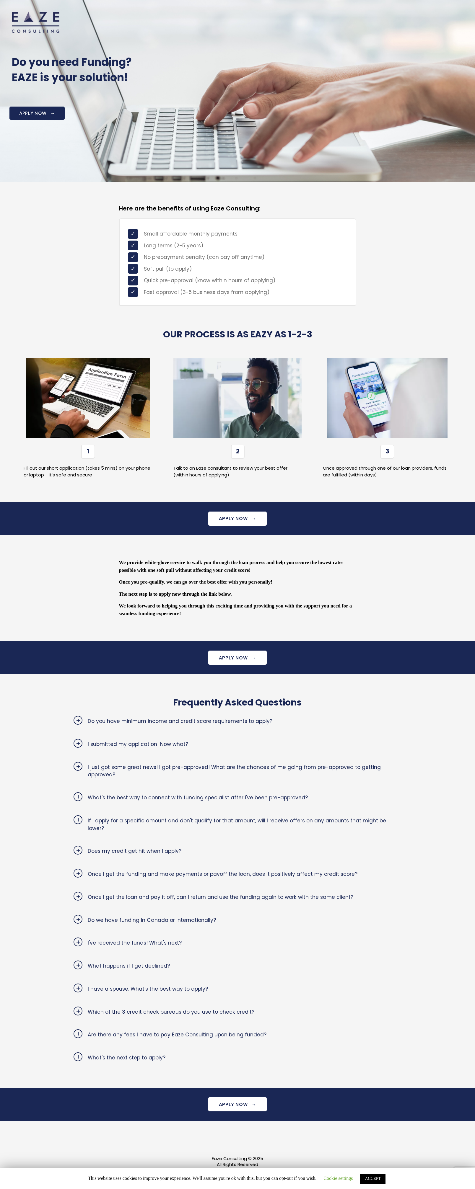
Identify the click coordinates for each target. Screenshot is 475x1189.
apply (165, 595)
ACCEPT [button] (373, 1178)
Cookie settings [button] (338, 1178)
